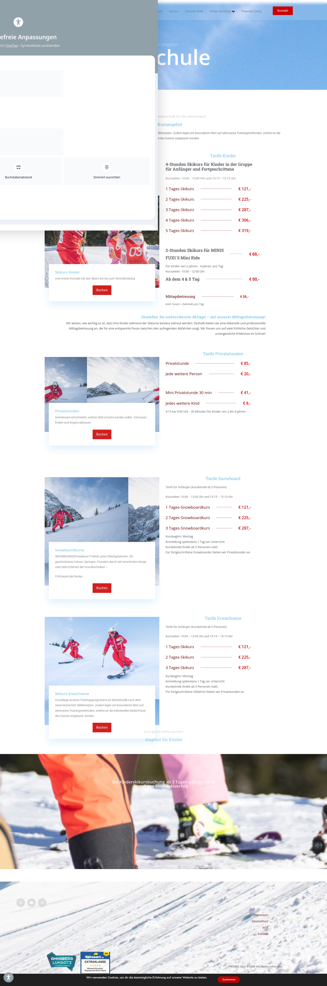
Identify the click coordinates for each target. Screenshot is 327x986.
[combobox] (315, 982)
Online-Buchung (223, 11)
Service (175, 11)
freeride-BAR (193, 11)
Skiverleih (155, 11)
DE (315, 982)
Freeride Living (249, 11)
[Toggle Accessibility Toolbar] (8, 977)
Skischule (135, 11)
